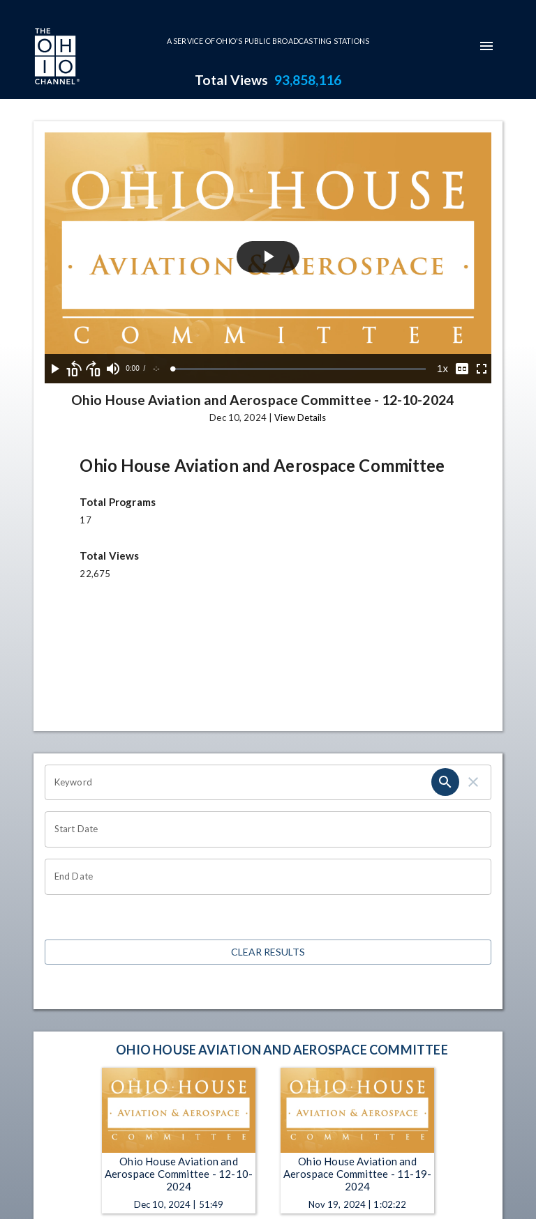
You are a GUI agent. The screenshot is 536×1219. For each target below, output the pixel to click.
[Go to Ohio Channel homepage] (56, 57)
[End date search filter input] (263, 877)
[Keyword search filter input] (238, 783)
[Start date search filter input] (263, 829)
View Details (300, 417)
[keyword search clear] (473, 782)
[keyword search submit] (445, 782)
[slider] (299, 369)
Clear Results (268, 952)
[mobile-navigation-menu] (486, 46)
